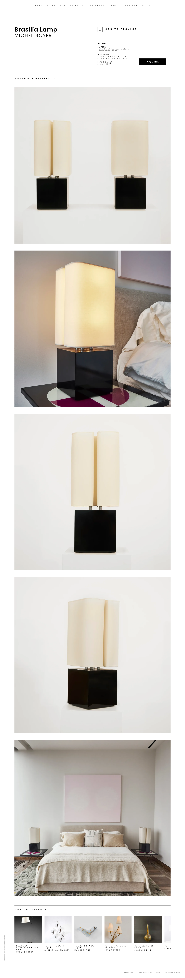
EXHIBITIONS (56, 5)
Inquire (152, 61)
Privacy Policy (129, 972)
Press (158, 972)
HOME (38, 5)
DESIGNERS (77, 5)
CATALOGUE (98, 5)
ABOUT (115, 5)
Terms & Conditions (145, 972)
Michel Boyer (33, 35)
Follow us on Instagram (172, 972)
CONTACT (131, 5)
